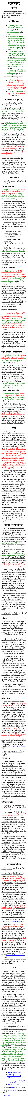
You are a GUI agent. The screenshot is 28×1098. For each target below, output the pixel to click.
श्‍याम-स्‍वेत (14, 1090)
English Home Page (13, 1084)
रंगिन (12, 1087)
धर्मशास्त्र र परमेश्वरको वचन (18, 746)
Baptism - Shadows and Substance (15, 955)
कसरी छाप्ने (7, 1095)
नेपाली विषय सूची (11, 1082)
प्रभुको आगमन (14, 921)
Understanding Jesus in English (16, 1081)
